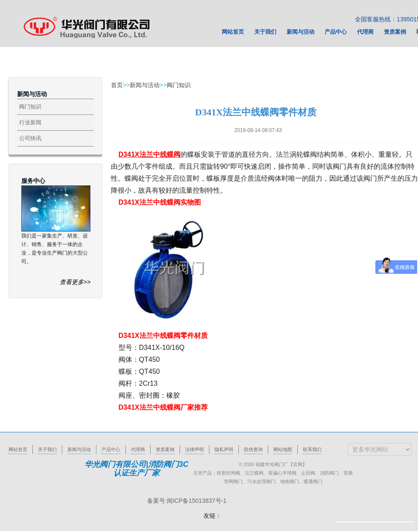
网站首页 (18, 449)
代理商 (138, 449)
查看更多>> (75, 282)
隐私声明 (224, 449)
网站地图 (282, 449)
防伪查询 (253, 449)
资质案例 (165, 449)
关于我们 (47, 449)
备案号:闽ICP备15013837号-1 (186, 500)
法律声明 (194, 449)
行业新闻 (30, 122)
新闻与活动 (145, 85)
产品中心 (111, 449)
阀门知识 (30, 106)
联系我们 (312, 449)
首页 (117, 85)
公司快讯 (30, 138)
